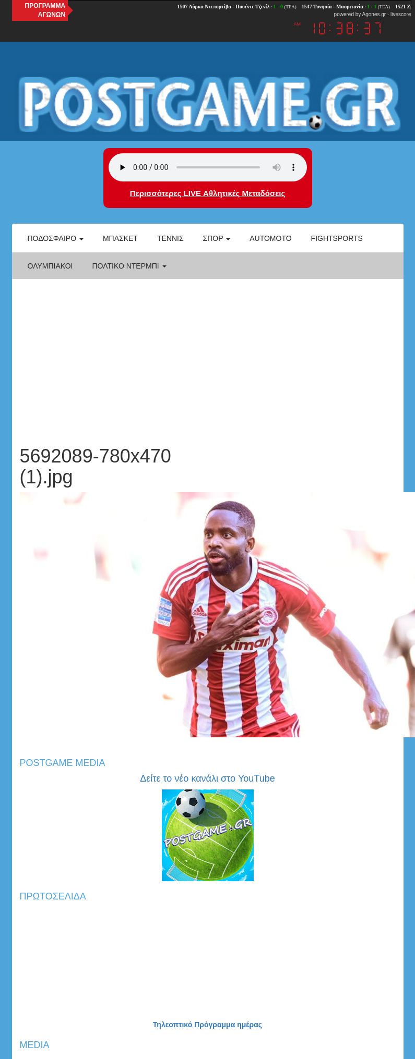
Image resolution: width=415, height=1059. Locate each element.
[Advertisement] (207, 357)
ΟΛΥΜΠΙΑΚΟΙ (50, 266)
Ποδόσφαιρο (56, 238)
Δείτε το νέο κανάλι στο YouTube (207, 778)
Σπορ (217, 238)
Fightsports (337, 238)
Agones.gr (374, 14)
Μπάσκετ (120, 238)
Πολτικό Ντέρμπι (129, 266)
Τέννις (170, 238)
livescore (400, 14)
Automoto (270, 238)
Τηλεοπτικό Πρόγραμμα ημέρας (207, 1024)
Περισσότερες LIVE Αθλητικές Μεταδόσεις (207, 193)
